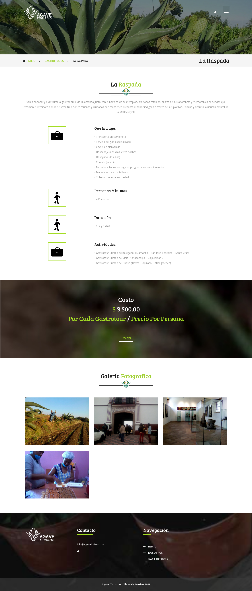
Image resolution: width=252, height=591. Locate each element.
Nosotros (153, 552)
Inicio (31, 61)
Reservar (126, 338)
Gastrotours (54, 61)
